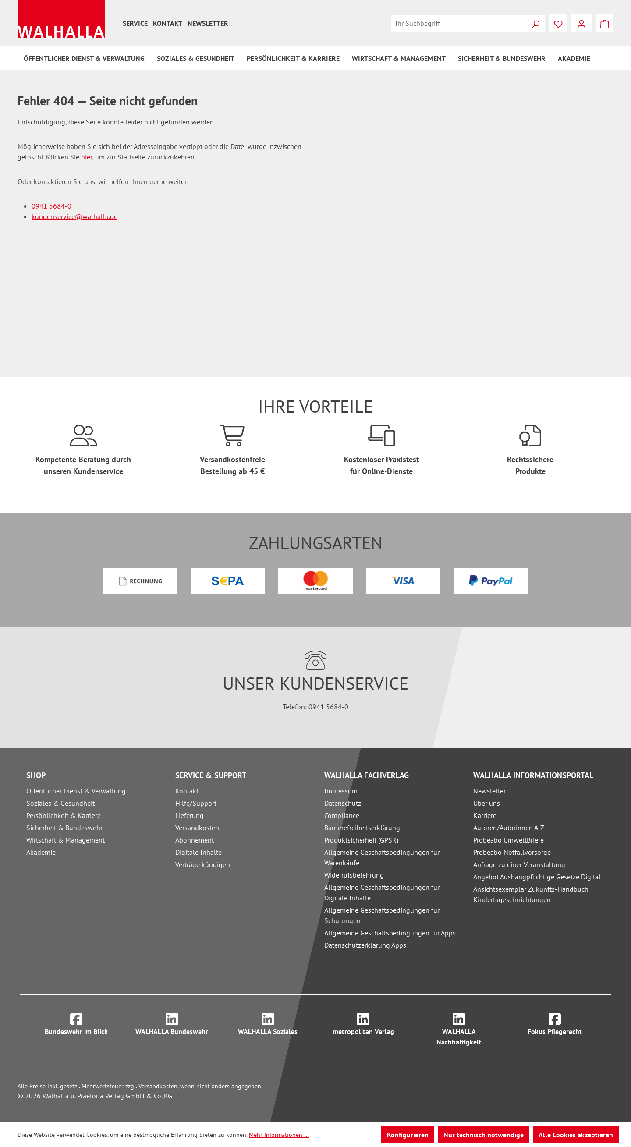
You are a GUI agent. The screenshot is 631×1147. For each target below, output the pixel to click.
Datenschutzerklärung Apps (365, 945)
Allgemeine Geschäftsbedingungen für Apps (390, 932)
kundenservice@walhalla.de (74, 216)
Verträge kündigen (202, 864)
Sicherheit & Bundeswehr (64, 827)
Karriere (484, 815)
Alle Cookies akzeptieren (576, 1134)
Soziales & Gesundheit (60, 803)
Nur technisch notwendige (483, 1134)
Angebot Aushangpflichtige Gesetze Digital (537, 876)
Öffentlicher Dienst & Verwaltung (76, 790)
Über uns (486, 803)
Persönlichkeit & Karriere (63, 815)
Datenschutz (342, 803)
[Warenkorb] (604, 23)
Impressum (341, 790)
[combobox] (458, 23)
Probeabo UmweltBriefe (508, 839)
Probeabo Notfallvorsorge (512, 852)
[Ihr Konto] (581, 23)
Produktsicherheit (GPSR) (361, 839)
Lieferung (189, 815)
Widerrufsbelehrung (354, 875)
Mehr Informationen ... (279, 1135)
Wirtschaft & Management (65, 839)
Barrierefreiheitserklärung (362, 827)
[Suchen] (535, 23)
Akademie (41, 852)
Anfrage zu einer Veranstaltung (519, 864)
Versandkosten (197, 827)
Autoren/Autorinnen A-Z (508, 827)
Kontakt (167, 23)
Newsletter (208, 23)
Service (135, 23)
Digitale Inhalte (198, 852)
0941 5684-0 (51, 206)
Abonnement (194, 839)
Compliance (341, 815)
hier (86, 156)
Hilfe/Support (195, 803)
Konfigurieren (408, 1134)
